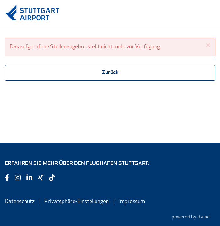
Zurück (110, 73)
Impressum (131, 202)
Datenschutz (20, 202)
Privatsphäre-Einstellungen (76, 202)
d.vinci (204, 217)
